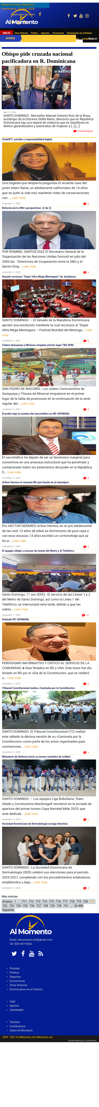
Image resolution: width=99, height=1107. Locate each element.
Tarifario (15, 1022)
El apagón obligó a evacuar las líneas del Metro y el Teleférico (38, 550)
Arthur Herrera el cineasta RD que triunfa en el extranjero (35, 482)
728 (45, 905)
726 (32, 905)
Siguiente (8, 910)
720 (85, 901)
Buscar (93, 38)
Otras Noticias (21, 33)
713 (38, 901)
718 (72, 901)
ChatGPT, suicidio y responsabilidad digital (27, 139)
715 (51, 901)
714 (44, 901)
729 (52, 905)
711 (24, 901)
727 (38, 905)
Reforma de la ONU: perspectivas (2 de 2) (26, 208)
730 (59, 905)
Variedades (17, 1010)
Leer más (18, 198)
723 (11, 905)
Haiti (12, 1001)
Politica (34, 33)
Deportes (45, 33)
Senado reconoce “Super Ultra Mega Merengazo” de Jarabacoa (39, 276)
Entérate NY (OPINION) (15, 619)
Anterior (7, 901)
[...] (77, 126)
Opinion (14, 1005)
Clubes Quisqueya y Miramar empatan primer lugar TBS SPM (37, 345)
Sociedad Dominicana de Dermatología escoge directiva (34, 823)
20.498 (78, 905)
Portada (15, 968)
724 (18, 905)
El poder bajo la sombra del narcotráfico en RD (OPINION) (35, 413)
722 (4, 905)
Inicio (6, 33)
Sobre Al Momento (21, 1030)
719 (78, 901)
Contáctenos (17, 1026)
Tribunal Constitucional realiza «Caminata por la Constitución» (38, 688)
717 (65, 901)
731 (66, 905)
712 (31, 901)
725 (25, 905)
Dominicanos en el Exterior (79, 33)
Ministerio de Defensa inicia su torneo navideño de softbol (36, 756)
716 (58, 901)
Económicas (58, 33)
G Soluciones (90, 1040)
